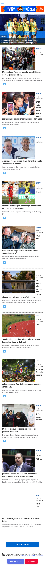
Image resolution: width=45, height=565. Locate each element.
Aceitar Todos (15, 561)
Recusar (31, 561)
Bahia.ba (14, 3)
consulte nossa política (36, 555)
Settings (23, 555)
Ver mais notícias (22, 544)
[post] (22, 64)
